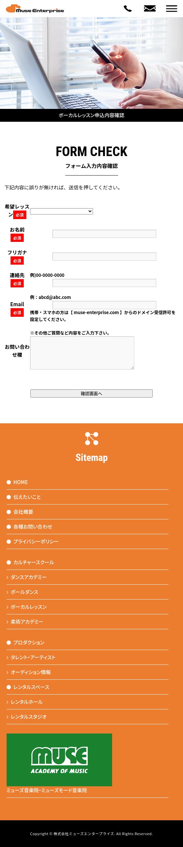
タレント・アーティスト (31, 657)
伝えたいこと (24, 496)
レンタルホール (25, 701)
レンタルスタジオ (27, 716)
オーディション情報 (29, 671)
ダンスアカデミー (27, 576)
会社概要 (20, 511)
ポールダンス (23, 591)
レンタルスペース (28, 686)
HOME (17, 481)
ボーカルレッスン (27, 606)
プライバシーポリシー (33, 541)
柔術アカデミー (25, 621)
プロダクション (26, 642)
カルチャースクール (30, 562)
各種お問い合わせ (29, 526)
